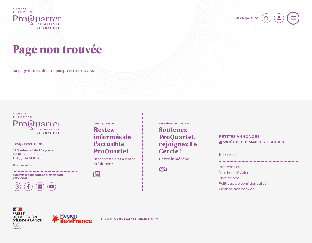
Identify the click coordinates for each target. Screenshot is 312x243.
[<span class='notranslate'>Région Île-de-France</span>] (72, 218)
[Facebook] (30, 186)
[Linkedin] (43, 186)
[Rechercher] (266, 18)
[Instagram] (17, 186)
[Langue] (245, 18)
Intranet (228, 154)
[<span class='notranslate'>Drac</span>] (27, 218)
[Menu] (293, 18)
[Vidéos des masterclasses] (251, 142)
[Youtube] (55, 186)
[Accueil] (37, 18)
